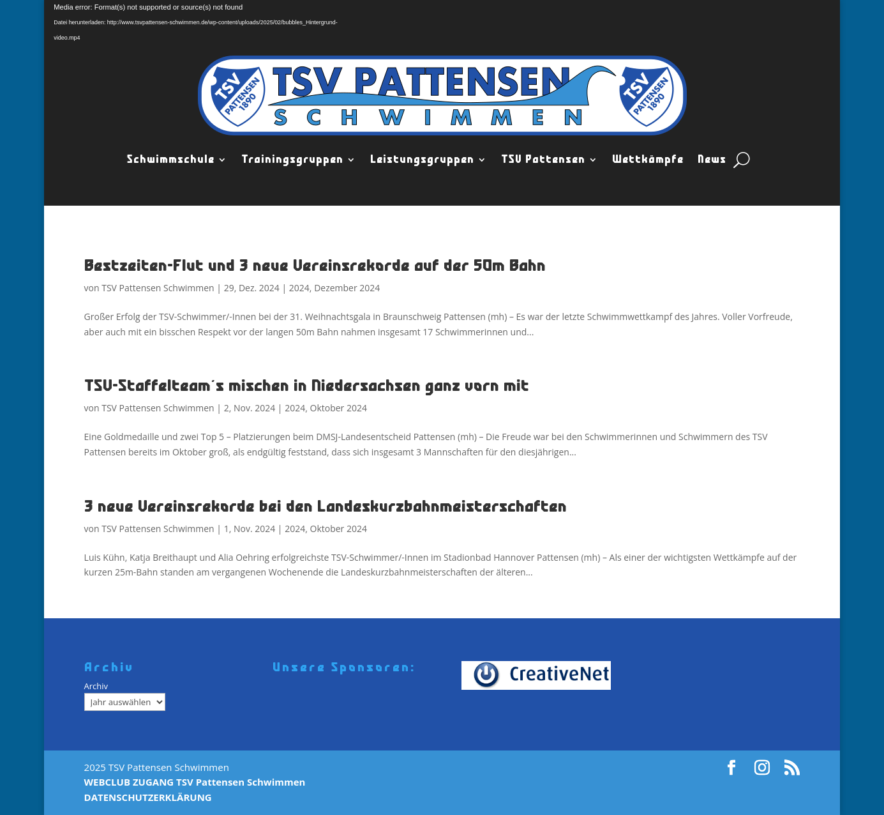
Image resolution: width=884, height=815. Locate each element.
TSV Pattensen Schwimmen (157, 288)
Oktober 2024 (338, 408)
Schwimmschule (170, 160)
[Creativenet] (540, 675)
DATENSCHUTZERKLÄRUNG (148, 797)
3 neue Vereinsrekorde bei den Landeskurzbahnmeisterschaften (325, 506)
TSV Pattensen (543, 160)
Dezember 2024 (347, 288)
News (712, 160)
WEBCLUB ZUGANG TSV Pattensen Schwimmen (195, 781)
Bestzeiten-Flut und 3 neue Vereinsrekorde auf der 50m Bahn (315, 265)
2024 (299, 288)
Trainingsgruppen (292, 160)
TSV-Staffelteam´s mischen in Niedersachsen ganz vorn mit (306, 385)
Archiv (96, 686)
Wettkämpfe (648, 160)
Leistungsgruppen (422, 160)
